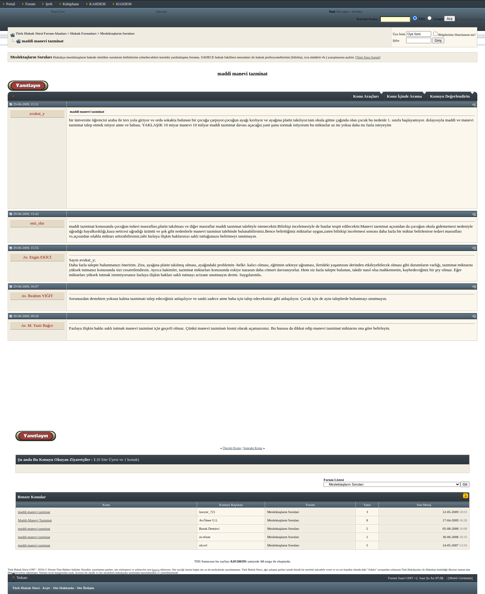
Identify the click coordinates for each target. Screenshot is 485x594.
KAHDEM (97, 4)
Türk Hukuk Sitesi (26, 588)
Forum (30, 4)
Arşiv (46, 588)
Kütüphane (71, 4)
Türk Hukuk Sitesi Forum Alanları (41, 33)
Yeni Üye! (58, 11)
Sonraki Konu (252, 448)
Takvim (161, 11)
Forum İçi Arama (471, 19)
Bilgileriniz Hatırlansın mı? (454, 34)
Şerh (48, 4)
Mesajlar (342, 11)
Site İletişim (85, 588)
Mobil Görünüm (460, 578)
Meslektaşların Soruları (117, 33)
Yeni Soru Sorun (368, 57)
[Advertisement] (115, 167)
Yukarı (20, 577)
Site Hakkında (63, 588)
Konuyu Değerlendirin (452, 95)
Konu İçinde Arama (407, 95)
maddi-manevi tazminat (34, 512)
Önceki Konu (232, 448)
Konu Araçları (368, 95)
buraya (156, 569)
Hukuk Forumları (83, 33)
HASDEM (124, 4)
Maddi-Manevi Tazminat (35, 520)
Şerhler (357, 11)
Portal (10, 4)
